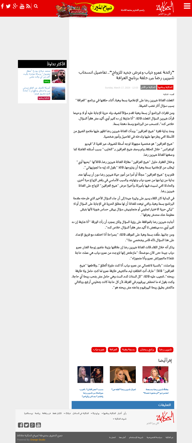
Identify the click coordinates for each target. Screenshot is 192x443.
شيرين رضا (165, 350)
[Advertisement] (123, 43)
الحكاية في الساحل (80, 413)
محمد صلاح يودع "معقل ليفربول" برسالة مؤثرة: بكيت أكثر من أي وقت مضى (36, 74)
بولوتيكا (95, 413)
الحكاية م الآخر (148, 87)
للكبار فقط (57, 413)
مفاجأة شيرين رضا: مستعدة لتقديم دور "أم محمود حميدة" (155, 391)
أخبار (120, 413)
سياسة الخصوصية (154, 437)
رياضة (37, 413)
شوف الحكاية (120, 418)
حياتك (67, 413)
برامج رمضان (147, 350)
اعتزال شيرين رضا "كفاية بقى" (123, 389)
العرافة (113, 350)
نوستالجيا (28, 413)
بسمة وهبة (128, 350)
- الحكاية (166, 94)
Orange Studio (37, 439)
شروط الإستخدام (136, 437)
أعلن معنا (122, 437)
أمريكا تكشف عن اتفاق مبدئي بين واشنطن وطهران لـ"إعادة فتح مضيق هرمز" (36, 91)
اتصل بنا (112, 437)
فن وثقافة (46, 413)
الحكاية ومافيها (165, 87)
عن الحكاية (169, 437)
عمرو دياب (99, 350)
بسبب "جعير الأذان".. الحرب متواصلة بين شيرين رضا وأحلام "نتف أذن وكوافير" (91, 393)
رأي (125, 413)
